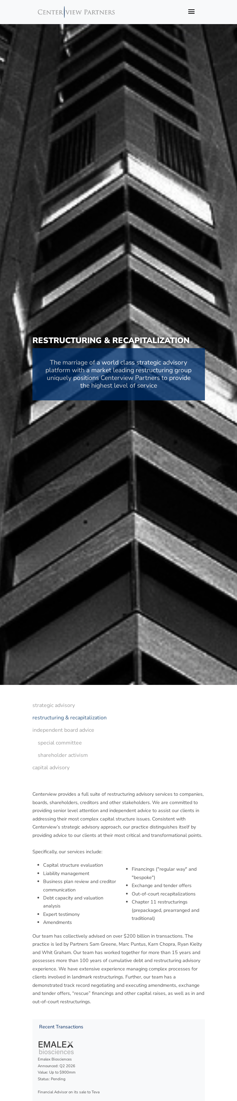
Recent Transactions (61, 1026)
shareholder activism (63, 755)
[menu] (69, 736)
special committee (60, 742)
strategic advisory (53, 705)
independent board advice (63, 730)
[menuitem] (69, 705)
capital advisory (51, 767)
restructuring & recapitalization (69, 717)
